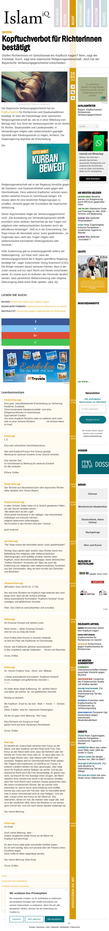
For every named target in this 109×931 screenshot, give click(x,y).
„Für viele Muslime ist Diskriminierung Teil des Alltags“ (90, 692)
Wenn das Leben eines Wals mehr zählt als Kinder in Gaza (92, 750)
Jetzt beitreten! (93, 179)
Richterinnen (84, 112)
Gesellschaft (80, 13)
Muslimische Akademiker (92, 506)
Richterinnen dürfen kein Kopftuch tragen (25, 302)
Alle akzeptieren (54, 919)
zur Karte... (84, 381)
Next (101, 590)
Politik (65, 13)
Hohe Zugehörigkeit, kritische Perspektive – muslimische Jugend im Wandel (91, 229)
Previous (82, 590)
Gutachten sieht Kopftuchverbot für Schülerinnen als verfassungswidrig (91, 704)
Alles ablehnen (34, 919)
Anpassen (16, 919)
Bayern (81, 109)
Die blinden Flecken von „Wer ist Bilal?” (91, 758)
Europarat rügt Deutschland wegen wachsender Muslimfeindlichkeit (92, 716)
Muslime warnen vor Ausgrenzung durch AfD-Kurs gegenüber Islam (91, 200)
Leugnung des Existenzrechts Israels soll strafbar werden (91, 681)
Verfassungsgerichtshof (89, 115)
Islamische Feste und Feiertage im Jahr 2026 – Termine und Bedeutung (92, 211)
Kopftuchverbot (10, 112)
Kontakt (32, 927)
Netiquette (55, 927)
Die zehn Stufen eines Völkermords (92, 776)
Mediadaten (64, 927)
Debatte (104, 13)
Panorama (88, 13)
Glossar (92, 494)
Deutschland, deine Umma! (93, 521)
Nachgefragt (93, 532)
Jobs (48, 927)
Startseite (57, 13)
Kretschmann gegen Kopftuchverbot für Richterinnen (33, 311)
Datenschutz (75, 927)
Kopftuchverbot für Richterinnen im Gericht (34, 306)
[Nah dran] (66, 890)
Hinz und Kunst (93, 545)
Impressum (40, 927)
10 (73, 86)
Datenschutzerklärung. (92, 436)
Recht (73, 13)
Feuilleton (96, 13)
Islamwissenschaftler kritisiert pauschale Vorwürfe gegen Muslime (92, 671)
